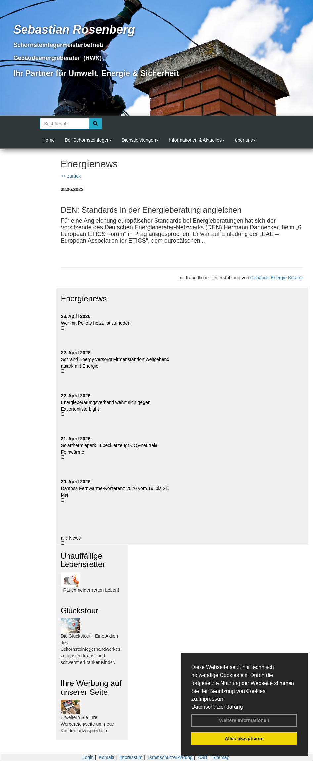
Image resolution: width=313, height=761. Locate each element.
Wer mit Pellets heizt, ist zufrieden (96, 323)
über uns (245, 140)
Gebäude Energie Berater (276, 277)
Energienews (84, 298)
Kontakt (106, 757)
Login (88, 757)
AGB (202, 757)
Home (48, 140)
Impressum (211, 699)
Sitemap (220, 757)
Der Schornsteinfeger (88, 140)
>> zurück (71, 176)
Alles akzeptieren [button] (244, 738)
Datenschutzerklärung (217, 707)
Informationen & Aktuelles (197, 140)
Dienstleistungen (140, 140)
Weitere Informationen (244, 720)
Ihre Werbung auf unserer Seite (91, 687)
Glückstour (80, 610)
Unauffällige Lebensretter (83, 560)
